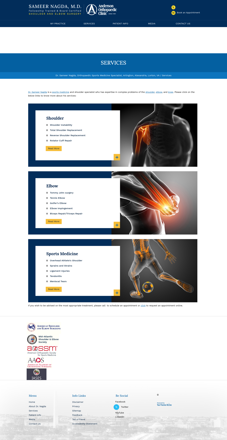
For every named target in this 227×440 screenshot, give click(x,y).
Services (89, 23)
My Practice (58, 23)
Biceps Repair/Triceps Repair (66, 213)
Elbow (52, 186)
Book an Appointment (185, 12)
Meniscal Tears (58, 281)
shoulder (150, 92)
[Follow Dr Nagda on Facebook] (135, 401)
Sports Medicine (62, 253)
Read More (53, 148)
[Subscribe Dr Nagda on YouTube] (135, 412)
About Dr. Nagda (37, 406)
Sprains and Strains (61, 265)
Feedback (77, 415)
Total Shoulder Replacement (66, 130)
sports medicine (60, 92)
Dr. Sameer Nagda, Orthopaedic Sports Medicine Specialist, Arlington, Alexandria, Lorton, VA (107, 75)
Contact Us (183, 23)
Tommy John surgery (61, 192)
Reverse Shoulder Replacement (67, 135)
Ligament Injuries (60, 271)
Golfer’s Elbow (58, 203)
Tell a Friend (78, 419)
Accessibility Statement (84, 423)
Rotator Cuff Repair (61, 140)
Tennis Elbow (57, 198)
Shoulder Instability (61, 125)
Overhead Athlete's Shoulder (66, 260)
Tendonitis (56, 276)
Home (35, 23)
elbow (159, 92)
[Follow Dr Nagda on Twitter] (135, 407)
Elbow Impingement (61, 208)
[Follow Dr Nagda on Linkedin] (135, 416)
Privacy (76, 406)
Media (151, 23)
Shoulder (55, 118)
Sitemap (76, 410)
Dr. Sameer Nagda (37, 92)
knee (170, 92)
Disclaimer (77, 402)
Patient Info (120, 23)
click (143, 305)
